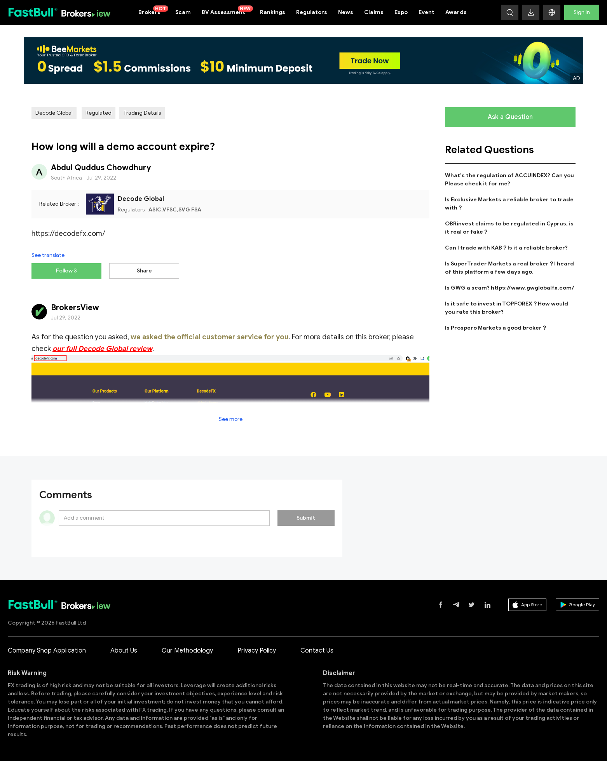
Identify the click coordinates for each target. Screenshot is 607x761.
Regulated (98, 113)
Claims (374, 12)
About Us (123, 651)
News (345, 12)
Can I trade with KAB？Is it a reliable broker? (506, 247)
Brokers (153, 10)
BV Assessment (227, 10)
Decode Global (54, 113)
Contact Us (316, 651)
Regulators (311, 12)
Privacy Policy (256, 651)
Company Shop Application (47, 651)
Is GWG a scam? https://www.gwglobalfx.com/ (509, 288)
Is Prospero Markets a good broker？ (496, 328)
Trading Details (142, 113)
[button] (551, 12)
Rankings (272, 12)
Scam (183, 12)
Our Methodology (187, 651)
